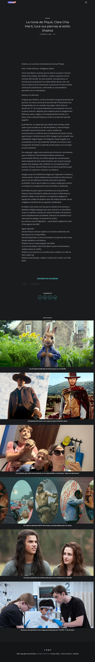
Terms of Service (66, 654)
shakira (47, 18)
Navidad (75, 654)
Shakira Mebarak (35, 283)
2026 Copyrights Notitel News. (26, 654)
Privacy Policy (55, 654)
